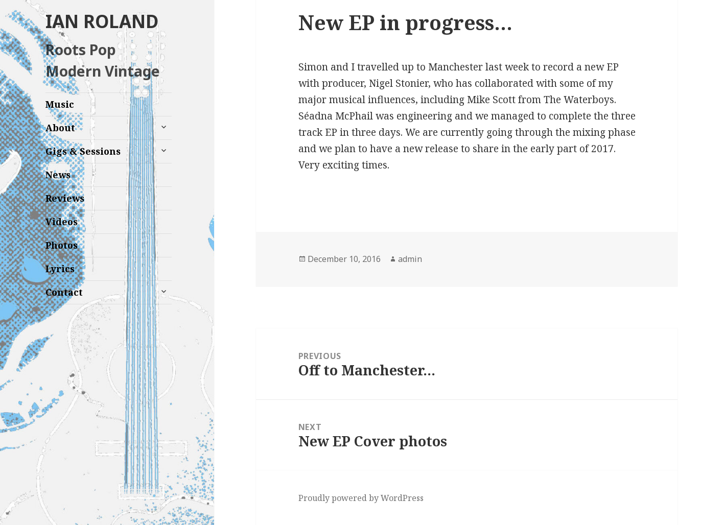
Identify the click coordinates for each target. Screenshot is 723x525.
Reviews (64, 198)
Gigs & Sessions (83, 151)
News (58, 175)
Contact (64, 292)
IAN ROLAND (101, 21)
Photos (61, 245)
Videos (61, 222)
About (60, 128)
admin (410, 259)
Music (59, 104)
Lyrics (60, 268)
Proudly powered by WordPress (361, 498)
